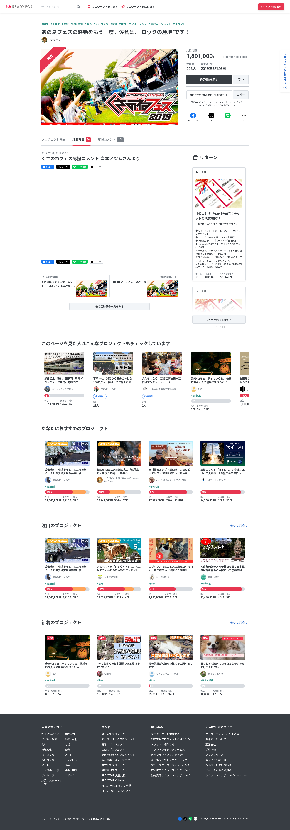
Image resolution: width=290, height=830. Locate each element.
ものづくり (47, 759)
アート (45, 765)
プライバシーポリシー (51, 819)
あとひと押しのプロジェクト (118, 739)
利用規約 (67, 819)
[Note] (244, 115)
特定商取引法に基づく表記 (99, 819)
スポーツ (70, 775)
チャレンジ (47, 775)
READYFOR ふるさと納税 (116, 785)
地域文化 (46, 749)
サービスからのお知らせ (219, 770)
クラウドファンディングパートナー (226, 775)
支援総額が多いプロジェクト (118, 754)
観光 (67, 749)
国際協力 (70, 734)
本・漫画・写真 (50, 770)
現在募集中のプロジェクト (117, 759)
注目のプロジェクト (113, 749)
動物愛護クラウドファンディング (170, 775)
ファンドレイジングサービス (168, 749)
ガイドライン (79, 819)
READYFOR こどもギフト (116, 790)
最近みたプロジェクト (114, 734)
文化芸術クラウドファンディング (170, 765)
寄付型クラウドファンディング (169, 759)
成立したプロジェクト (114, 765)
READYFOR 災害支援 (114, 775)
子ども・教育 (49, 739)
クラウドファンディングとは (222, 734)
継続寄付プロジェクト (114, 770)
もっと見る (237, 525)
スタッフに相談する (162, 744)
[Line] (228, 115)
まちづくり (47, 754)
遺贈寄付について (215, 739)
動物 (44, 744)
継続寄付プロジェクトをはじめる (170, 739)
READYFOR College (113, 780)
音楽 (67, 765)
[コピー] (241, 94)
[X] (211, 115)
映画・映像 (71, 770)
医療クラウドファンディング (168, 754)
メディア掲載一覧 (215, 759)
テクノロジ (71, 759)
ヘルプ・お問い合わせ (218, 765)
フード (68, 754)
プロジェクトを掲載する (165, 734)
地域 (67, 744)
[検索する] (78, 6)
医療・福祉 (71, 739)
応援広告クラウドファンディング (170, 770)
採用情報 (210, 749)
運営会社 (210, 744)
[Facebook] (193, 115)
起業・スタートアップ (51, 782)
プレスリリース (214, 754)
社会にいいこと (50, 734)
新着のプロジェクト (113, 744)
